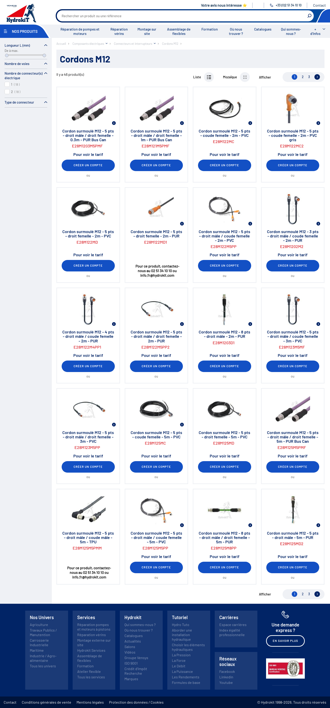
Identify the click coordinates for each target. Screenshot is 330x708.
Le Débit (178, 666)
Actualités (132, 641)
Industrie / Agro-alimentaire (43, 658)
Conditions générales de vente (46, 702)
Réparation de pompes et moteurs (79, 31)
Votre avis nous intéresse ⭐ (224, 5)
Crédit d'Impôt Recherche (135, 670)
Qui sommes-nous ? (291, 31)
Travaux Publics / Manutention (43, 632)
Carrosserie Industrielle (39, 642)
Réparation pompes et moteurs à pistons (93, 626)
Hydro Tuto (180, 624)
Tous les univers (43, 666)
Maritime (37, 650)
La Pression (181, 655)
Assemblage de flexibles (178, 31)
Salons (129, 646)
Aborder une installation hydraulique (182, 634)
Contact (319, 5)
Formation (209, 29)
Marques (131, 679)
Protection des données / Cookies (136, 702)
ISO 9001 (131, 663)
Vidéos (129, 652)
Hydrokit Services (91, 650)
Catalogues (262, 29)
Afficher (265, 77)
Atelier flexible (89, 671)
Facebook (227, 671)
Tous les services (91, 677)
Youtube (226, 682)
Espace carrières (233, 624)
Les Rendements (185, 677)
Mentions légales (90, 702)
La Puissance (182, 671)
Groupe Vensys (136, 657)
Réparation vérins (119, 31)
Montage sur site (147, 31)
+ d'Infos (315, 31)
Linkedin (226, 677)
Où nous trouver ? (236, 31)
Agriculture (39, 624)
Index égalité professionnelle (232, 632)
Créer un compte (88, 165)
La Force (179, 660)
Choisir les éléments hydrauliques (188, 647)
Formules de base (186, 682)
